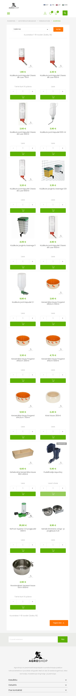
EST (46, 5)
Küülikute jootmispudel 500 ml (53, 132)
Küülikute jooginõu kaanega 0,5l (53, 188)
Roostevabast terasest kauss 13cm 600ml (23, 586)
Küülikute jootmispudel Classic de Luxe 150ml (53, 76)
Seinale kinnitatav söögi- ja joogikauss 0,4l (53, 530)
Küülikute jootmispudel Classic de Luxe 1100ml (53, 246)
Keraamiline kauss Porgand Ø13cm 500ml (53, 360)
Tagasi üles (59, 623)
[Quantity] (22, 91)
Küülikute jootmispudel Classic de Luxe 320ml (23, 133)
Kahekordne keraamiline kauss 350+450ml (23, 473)
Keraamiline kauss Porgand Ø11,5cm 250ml (22, 360)
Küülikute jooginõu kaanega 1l (22, 245)
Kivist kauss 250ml (53, 415)
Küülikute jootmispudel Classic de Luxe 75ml (23, 76)
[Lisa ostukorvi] (23, 97)
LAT (58, 5)
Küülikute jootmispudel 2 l (23, 302)
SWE (65, 5)
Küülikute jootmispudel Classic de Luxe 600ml (23, 189)
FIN (52, 5)
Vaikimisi (31, 29)
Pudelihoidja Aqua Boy (53, 472)
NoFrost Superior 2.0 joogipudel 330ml (23, 530)
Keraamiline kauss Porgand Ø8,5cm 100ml (53, 303)
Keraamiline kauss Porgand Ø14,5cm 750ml (22, 416)
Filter (58, 29)
